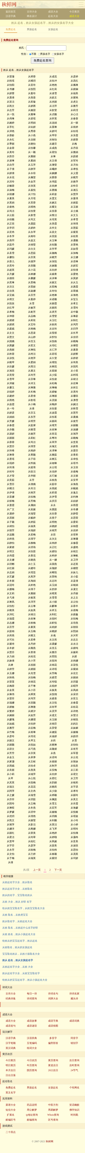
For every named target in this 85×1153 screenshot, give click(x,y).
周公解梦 (32, 1109)
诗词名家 (74, 993)
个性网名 (74, 1087)
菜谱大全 (11, 1105)
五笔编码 (32, 1043)
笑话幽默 (74, 1105)
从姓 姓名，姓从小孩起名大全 (18, 934)
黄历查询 (53, 1060)
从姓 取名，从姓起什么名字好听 (20, 927)
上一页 (37, 869)
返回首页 (11, 11)
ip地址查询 (32, 1114)
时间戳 (74, 1114)
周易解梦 (53, 1109)
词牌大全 (53, 998)
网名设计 (32, 16)
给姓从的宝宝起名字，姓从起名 (19, 940)
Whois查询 (53, 1114)
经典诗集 (11, 998)
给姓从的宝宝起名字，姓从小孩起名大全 (24, 980)
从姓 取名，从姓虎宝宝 (15, 914)
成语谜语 (32, 1025)
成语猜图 (53, 1025)
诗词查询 (32, 998)
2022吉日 (53, 1070)
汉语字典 (11, 16)
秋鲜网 (11, 4)
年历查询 (32, 1065)
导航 (81, 4)
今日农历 (32, 1060)
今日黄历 (74, 11)
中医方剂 (53, 1105)
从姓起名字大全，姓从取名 (17, 882)
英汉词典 (11, 1048)
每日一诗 (32, 993)
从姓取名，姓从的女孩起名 (17, 947)
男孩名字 (44, 54)
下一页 (58, 869)
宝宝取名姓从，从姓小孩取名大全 (21, 954)
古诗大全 (32, 11)
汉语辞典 (32, 1038)
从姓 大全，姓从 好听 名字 (17, 901)
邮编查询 (32, 1119)
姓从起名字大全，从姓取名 (17, 888)
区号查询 (53, 1119)
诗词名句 (53, 993)
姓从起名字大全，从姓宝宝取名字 (21, 973)
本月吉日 (11, 1070)
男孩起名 (32, 29)
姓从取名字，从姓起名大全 (17, 921)
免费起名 (11, 29)
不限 (32, 54)
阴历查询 (32, 1070)
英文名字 (11, 1092)
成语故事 (32, 1020)
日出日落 (11, 1075)
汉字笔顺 (11, 1043)
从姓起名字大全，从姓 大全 (17, 966)
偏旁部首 (53, 1043)
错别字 (74, 1043)
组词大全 (32, 1048)
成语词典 (74, 1020)
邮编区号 (11, 1119)
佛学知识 (74, 1109)
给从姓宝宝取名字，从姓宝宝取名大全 (23, 908)
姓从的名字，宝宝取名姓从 (17, 895)
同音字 (74, 1038)
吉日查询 (74, 1060)
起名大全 (53, 16)
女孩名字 (58, 54)
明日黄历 (11, 1065)
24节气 (74, 1070)
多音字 (53, 1038)
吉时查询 (74, 1065)
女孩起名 (53, 29)
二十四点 (11, 1132)
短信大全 (11, 1109)
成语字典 (53, 1020)
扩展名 (10, 1114)
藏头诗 (74, 998)
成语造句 (11, 1025)
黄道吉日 (53, 1065)
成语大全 (53, 11)
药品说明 (32, 1105)
